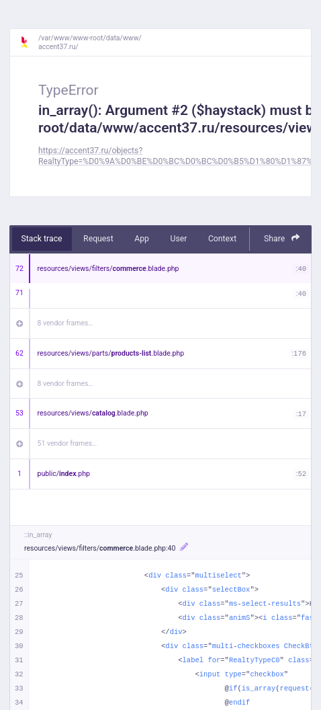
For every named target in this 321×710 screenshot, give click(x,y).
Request (98, 238)
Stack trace (41, 238)
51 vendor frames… (67, 443)
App (141, 238)
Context (222, 238)
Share (282, 238)
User (178, 238)
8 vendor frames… (65, 323)
